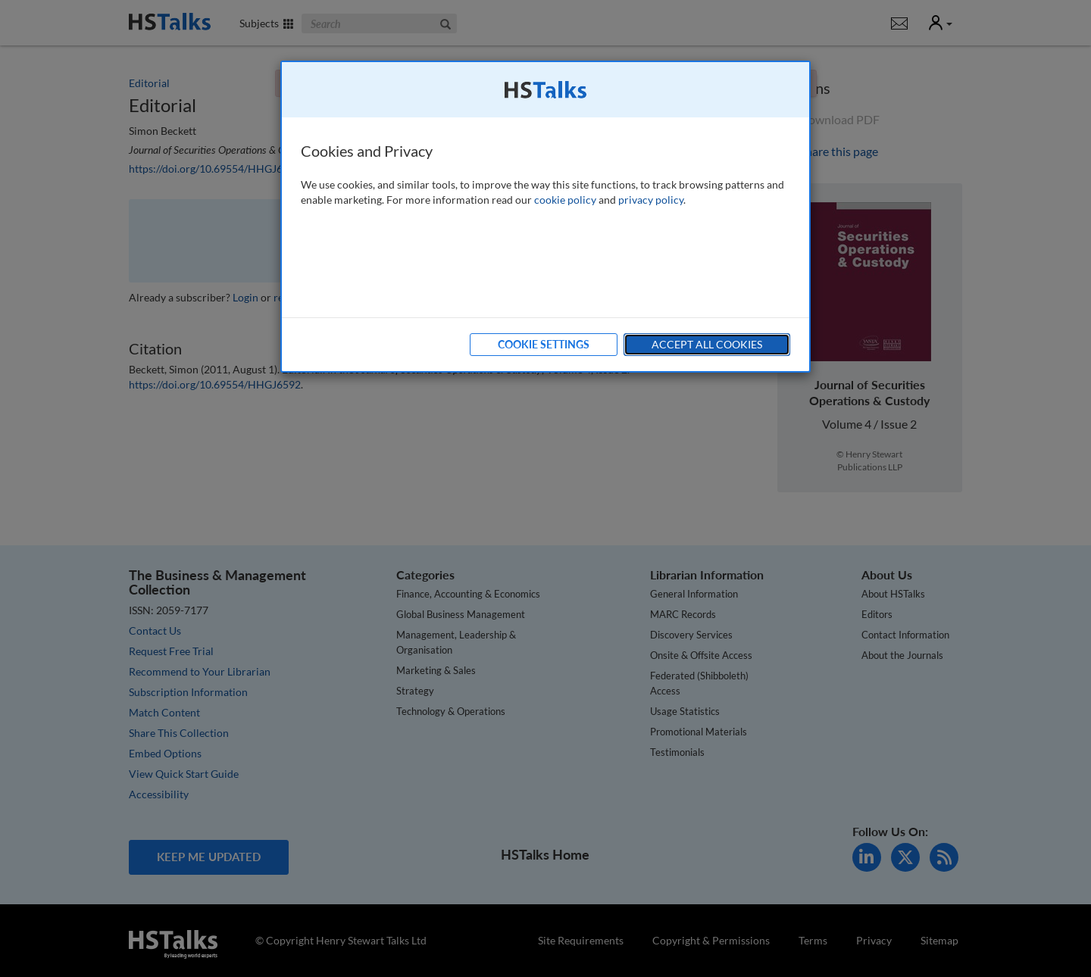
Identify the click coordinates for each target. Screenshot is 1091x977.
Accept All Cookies (707, 344)
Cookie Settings (543, 344)
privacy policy (650, 199)
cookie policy (565, 199)
